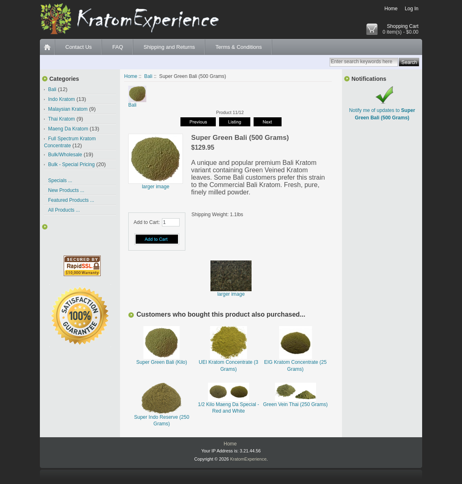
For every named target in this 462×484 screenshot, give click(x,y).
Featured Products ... (71, 200)
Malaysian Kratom (68, 109)
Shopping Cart (402, 26)
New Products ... (66, 190)
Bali (148, 76)
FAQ (117, 47)
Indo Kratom (61, 99)
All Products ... (64, 210)
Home (390, 8)
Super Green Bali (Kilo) (161, 362)
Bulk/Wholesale (65, 155)
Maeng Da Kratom (68, 129)
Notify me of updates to (382, 110)
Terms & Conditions (238, 47)
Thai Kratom (61, 119)
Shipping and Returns (169, 47)
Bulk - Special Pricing (71, 164)
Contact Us (78, 47)
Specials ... (60, 180)
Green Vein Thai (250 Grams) (295, 404)
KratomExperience (248, 459)
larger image (231, 292)
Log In (411, 8)
